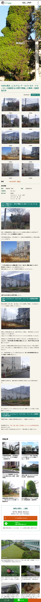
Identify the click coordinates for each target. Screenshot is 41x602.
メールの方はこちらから (21, 518)
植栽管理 (34, 94)
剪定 (38, 94)
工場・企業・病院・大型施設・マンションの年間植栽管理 (24, 425)
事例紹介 (20, 43)
